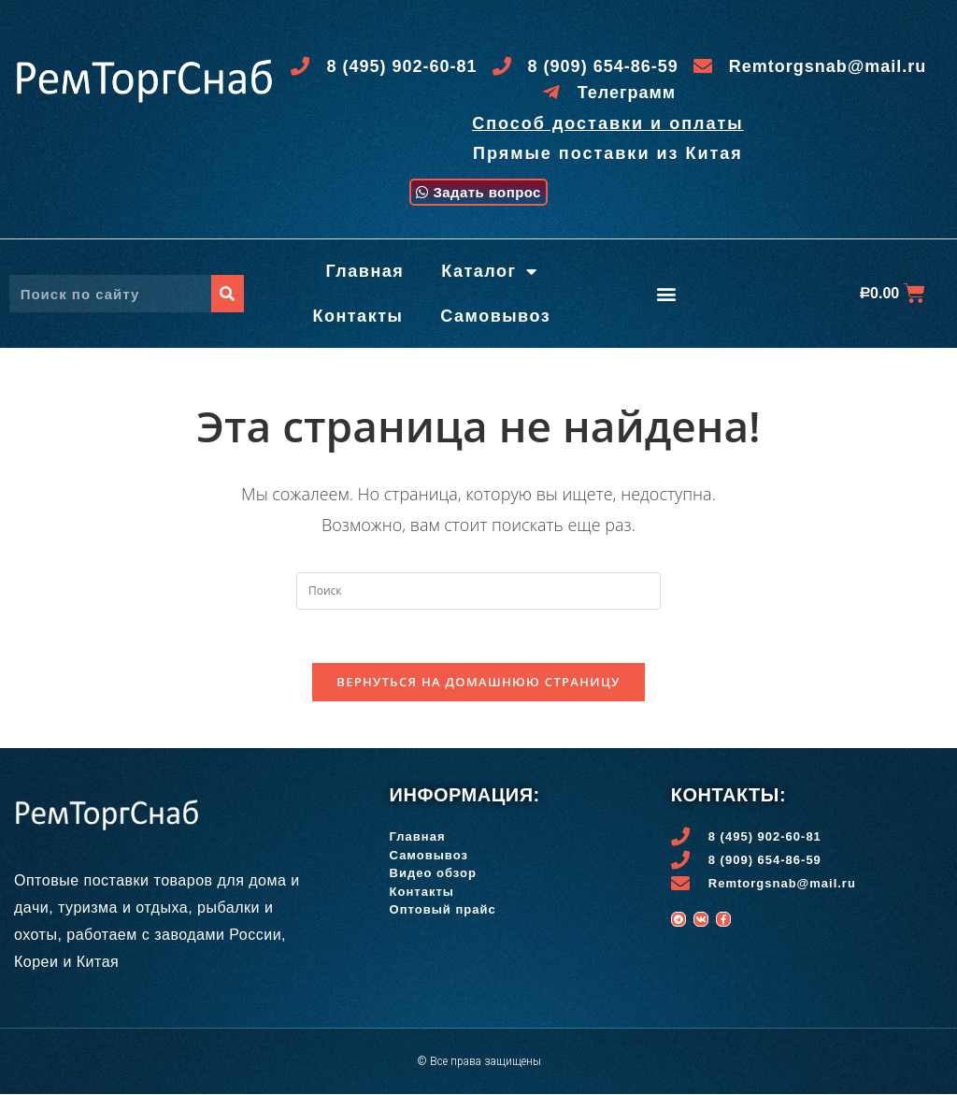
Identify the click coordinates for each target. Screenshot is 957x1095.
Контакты (357, 314)
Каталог (489, 269)
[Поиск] (227, 291)
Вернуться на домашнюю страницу (478, 682)
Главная (365, 269)
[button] (478, 190)
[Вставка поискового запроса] (478, 589)
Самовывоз (495, 314)
